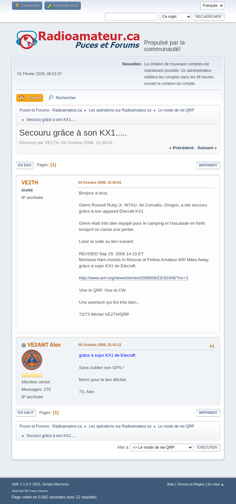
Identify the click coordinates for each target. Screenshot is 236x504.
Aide (170, 484)
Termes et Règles (191, 484)
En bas (24, 165)
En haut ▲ (216, 484)
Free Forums (39, 491)
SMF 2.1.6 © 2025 (26, 484)
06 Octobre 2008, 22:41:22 (99, 345)
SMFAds (18, 491)
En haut (26, 413)
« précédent (181, 147)
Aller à (122, 447)
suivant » (207, 147)
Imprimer (208, 165)
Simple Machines (56, 484)
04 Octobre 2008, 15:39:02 (99, 182)
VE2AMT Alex (44, 345)
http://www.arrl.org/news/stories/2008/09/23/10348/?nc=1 (133, 277)
